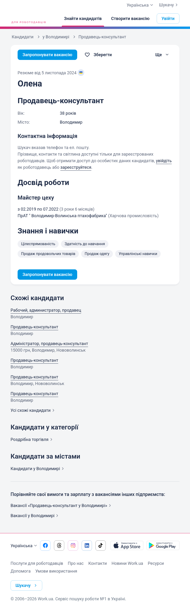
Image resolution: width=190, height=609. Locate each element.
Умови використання (56, 571)
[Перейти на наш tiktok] (100, 545)
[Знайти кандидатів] (83, 19)
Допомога (20, 571)
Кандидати (38, 468)
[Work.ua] (28, 18)
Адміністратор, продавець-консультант (49, 343)
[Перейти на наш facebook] (45, 545)
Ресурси (156, 563)
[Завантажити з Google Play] (163, 545)
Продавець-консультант (34, 326)
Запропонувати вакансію (47, 54)
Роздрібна (32, 439)
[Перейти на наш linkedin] (87, 545)
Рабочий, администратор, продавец (46, 310)
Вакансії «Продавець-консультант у (62, 505)
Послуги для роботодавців (37, 563)
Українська (24, 545)
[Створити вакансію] (130, 19)
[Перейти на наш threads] (59, 545)
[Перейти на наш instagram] (73, 545)
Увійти (168, 18)
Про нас (76, 563)
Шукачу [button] (27, 585)
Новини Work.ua (127, 563)
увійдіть (164, 160)
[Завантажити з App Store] (126, 545)
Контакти (97, 563)
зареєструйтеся (75, 167)
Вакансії (35, 515)
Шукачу (169, 5)
